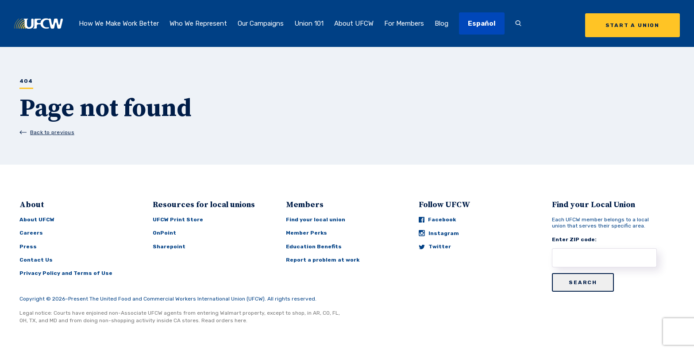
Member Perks (306, 233)
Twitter (435, 246)
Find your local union (315, 219)
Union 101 (309, 23)
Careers (31, 233)
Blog (441, 23)
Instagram (439, 233)
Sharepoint (169, 246)
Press (28, 246)
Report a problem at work (322, 260)
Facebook (437, 219)
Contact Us (36, 260)
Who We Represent (198, 23)
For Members (404, 23)
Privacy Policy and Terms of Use (65, 273)
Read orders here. (224, 320)
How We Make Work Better (119, 23)
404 (26, 81)
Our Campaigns (261, 23)
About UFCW (354, 23)
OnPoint (164, 233)
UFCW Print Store (178, 219)
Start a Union (632, 25)
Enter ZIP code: (574, 239)
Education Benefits (314, 246)
